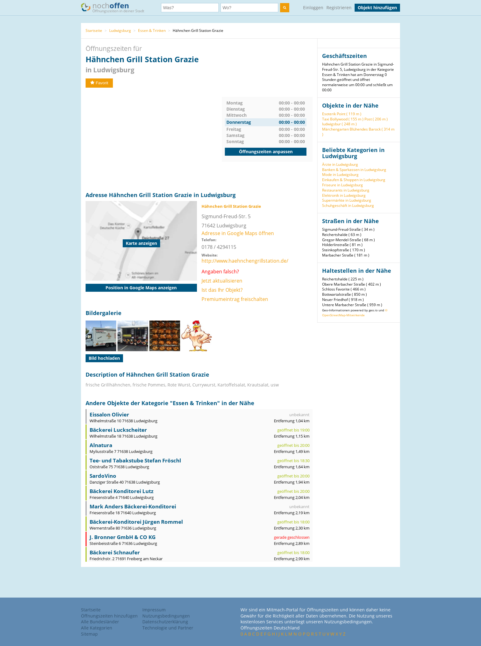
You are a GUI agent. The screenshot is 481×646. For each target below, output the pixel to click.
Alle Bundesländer (100, 622)
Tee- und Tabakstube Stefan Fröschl (135, 460)
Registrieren (339, 7)
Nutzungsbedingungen (166, 616)
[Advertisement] (154, 140)
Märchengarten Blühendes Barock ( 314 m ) (358, 132)
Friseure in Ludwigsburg (342, 185)
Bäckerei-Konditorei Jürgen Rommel (136, 521)
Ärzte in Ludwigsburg (340, 164)
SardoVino (103, 475)
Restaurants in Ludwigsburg (345, 190)
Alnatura (101, 445)
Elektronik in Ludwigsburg (344, 195)
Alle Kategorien (96, 628)
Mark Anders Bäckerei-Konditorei (133, 506)
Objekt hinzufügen (377, 7)
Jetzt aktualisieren (222, 280)
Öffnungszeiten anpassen (266, 151)
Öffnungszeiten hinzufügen (109, 616)
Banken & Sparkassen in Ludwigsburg (354, 169)
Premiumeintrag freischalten (235, 299)
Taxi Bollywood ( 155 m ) (343, 119)
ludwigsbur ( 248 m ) (339, 124)
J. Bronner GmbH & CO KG (123, 537)
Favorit (99, 83)
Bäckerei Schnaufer (115, 552)
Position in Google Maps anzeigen (141, 288)
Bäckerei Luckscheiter (118, 429)
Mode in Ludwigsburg (340, 174)
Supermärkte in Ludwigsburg (346, 200)
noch (115, 7)
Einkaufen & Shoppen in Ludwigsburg (353, 179)
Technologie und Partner (167, 628)
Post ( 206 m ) (376, 119)
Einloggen (313, 7)
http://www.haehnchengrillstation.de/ (245, 260)
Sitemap (89, 634)
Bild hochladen (104, 358)
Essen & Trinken (152, 30)
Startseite (94, 30)
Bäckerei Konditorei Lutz (121, 491)
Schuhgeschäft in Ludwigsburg (348, 205)
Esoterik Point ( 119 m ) (341, 113)
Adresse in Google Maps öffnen (238, 233)
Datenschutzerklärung (165, 622)
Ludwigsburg (120, 30)
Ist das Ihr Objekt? (222, 290)
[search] (284, 7)
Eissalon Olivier (109, 414)
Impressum (154, 610)
